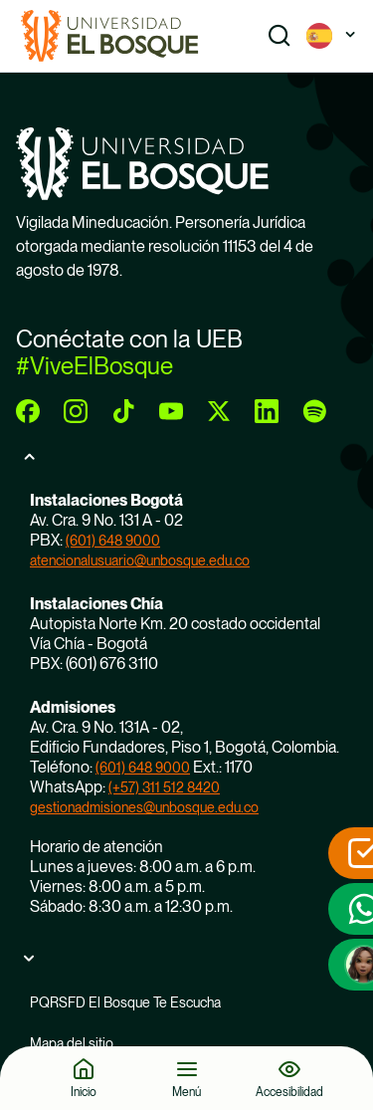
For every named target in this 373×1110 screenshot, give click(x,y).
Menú (186, 1091)
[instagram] (76, 411)
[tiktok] (123, 411)
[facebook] (28, 411)
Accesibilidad (289, 1091)
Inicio (83, 1091)
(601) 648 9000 (113, 541)
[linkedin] (267, 411)
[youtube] (171, 411)
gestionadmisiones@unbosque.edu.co (144, 807)
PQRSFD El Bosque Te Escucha (125, 1002)
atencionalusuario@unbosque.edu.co (140, 560)
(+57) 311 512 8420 (164, 787)
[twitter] (219, 411)
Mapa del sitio (71, 1043)
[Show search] (279, 36)
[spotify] (314, 411)
